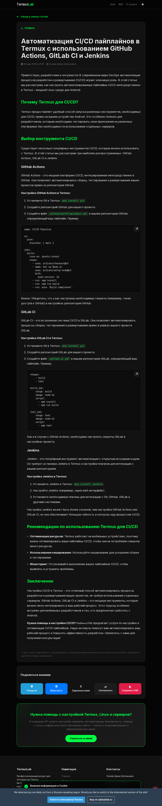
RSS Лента (67, 781)
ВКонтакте (56, 689)
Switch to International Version (66, 799)
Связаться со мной (81, 738)
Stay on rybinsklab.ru (101, 799)
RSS (121, 4)
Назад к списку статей (33, 16)
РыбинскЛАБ (85, 623)
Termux (25, 4)
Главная (66, 776)
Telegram (32, 689)
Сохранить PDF (130, 689)
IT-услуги (131, 4)
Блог (113, 4)
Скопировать (106, 689)
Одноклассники (81, 689)
